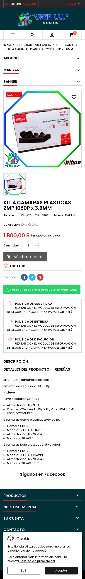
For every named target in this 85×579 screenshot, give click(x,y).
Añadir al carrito (24, 256)
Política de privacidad (37, 561)
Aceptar (61, 570)
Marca (59, 215)
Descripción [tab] (15, 361)
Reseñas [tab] (62, 369)
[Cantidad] (28, 245)
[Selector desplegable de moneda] (74, 4)
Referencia (12, 215)
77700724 (29, 4)
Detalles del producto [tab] (26, 369)
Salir (24, 570)
